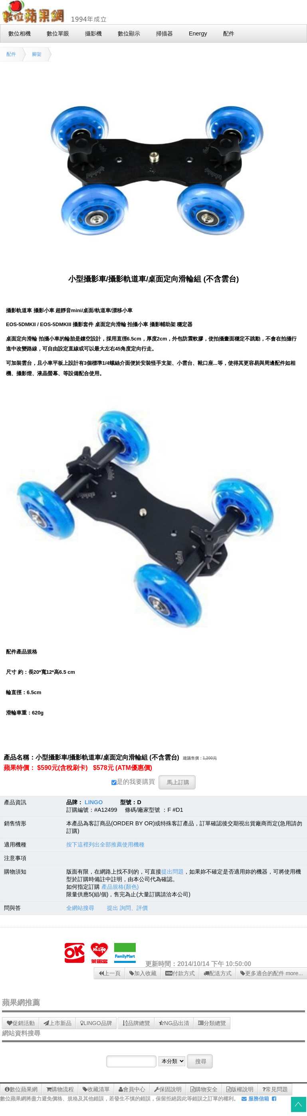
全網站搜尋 (80, 908)
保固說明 (168, 1089)
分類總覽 (212, 1023)
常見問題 (275, 1089)
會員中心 (132, 1089)
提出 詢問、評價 (127, 908)
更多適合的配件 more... (271, 973)
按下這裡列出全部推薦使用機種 (105, 844)
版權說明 (240, 1089)
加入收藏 (142, 973)
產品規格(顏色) (120, 887)
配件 (11, 54)
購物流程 (60, 1089)
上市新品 (57, 1023)
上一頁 (110, 973)
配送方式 (218, 973)
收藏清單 (96, 1089)
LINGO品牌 (96, 1023)
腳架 (37, 54)
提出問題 (172, 871)
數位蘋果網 (21, 1089)
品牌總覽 (136, 1023)
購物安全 (204, 1089)
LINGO (94, 802)
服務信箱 (255, 1099)
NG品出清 (174, 1023)
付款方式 (180, 973)
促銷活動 (21, 1023)
